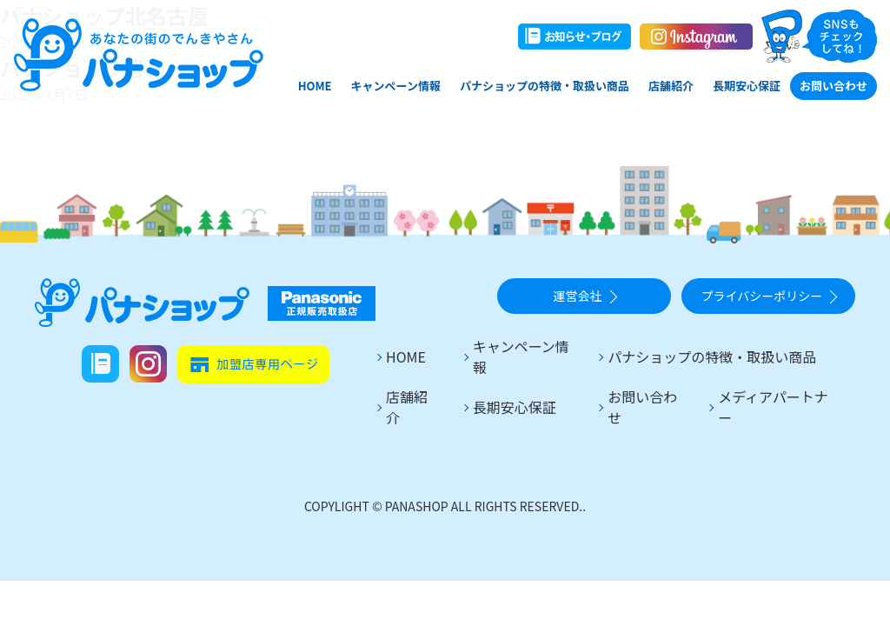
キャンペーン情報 (396, 85)
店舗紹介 (671, 85)
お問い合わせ (833, 85)
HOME (315, 85)
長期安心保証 (746, 85)
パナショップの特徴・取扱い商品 (544, 85)
